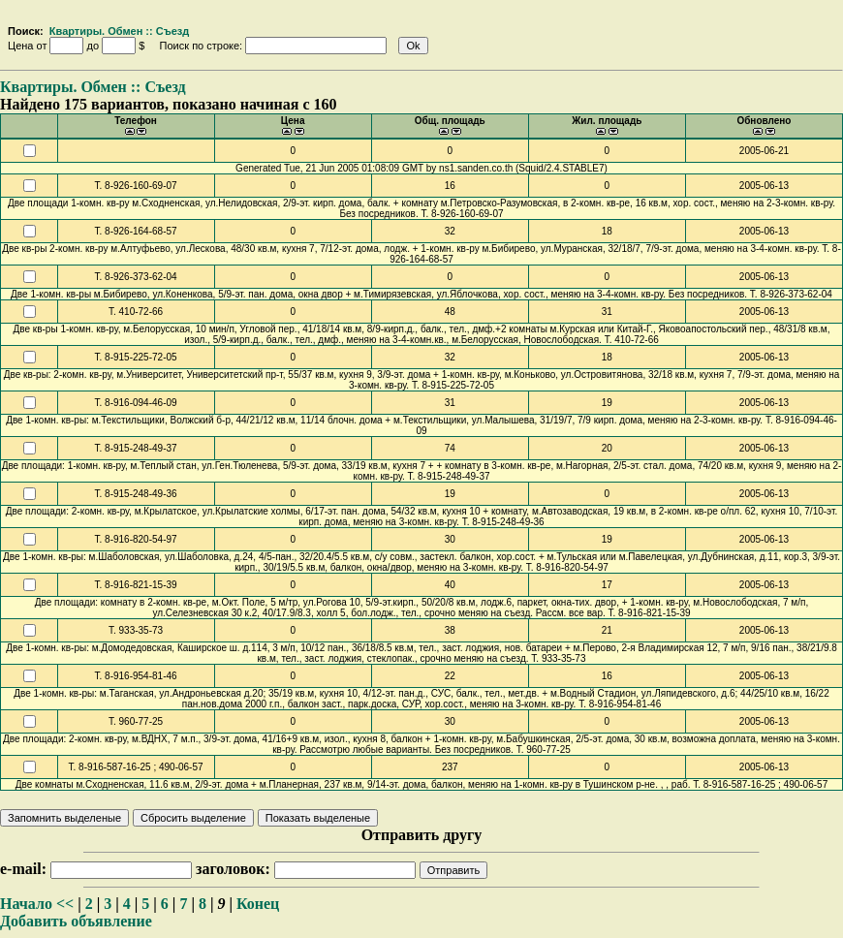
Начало (26, 903)
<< (65, 903)
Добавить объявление (76, 921)
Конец (257, 903)
